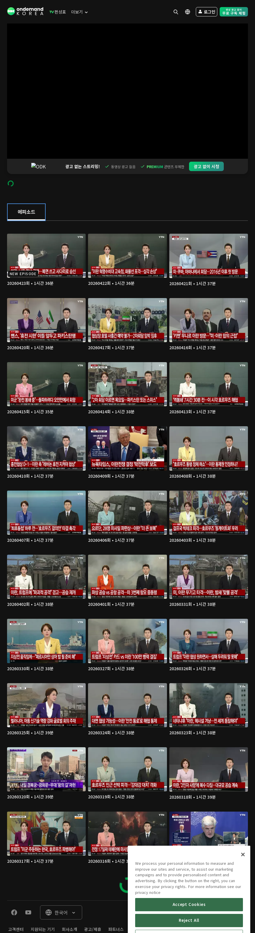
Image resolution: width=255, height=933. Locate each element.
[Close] (242, 877)
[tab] (26, 197)
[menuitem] (56, 11)
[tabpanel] (127, 545)
